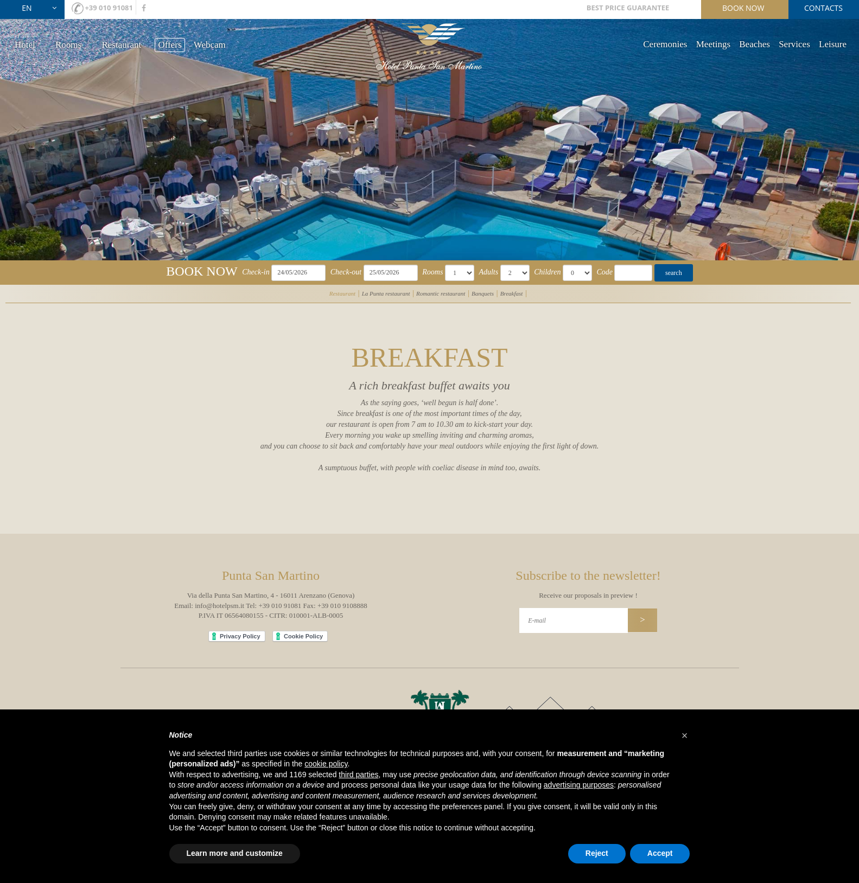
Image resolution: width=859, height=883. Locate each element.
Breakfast (511, 293)
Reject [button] (597, 853)
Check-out (346, 272)
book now (743, 8)
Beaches (754, 44)
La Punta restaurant (386, 293)
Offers (169, 45)
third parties (358, 774)
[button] (684, 735)
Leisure (833, 44)
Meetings (713, 44)
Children (547, 272)
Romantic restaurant (440, 293)
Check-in (256, 272)
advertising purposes (579, 784)
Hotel (25, 45)
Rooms (68, 45)
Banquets (483, 293)
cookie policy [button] (325, 763)
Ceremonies (665, 44)
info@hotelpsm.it (219, 606)
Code (604, 272)
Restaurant (121, 45)
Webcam (210, 45)
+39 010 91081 (109, 7)
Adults (488, 272)
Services (794, 44)
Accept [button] (660, 853)
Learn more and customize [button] (235, 853)
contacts (823, 8)
